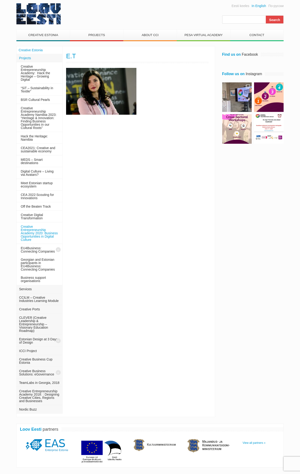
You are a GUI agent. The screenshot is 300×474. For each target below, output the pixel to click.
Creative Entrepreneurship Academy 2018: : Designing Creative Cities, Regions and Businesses (39, 396)
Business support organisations (33, 279)
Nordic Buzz (28, 409)
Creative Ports (29, 309)
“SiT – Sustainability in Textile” (37, 89)
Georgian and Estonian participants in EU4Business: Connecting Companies (38, 264)
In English (259, 6)
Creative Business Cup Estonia (35, 360)
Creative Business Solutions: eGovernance (36, 372)
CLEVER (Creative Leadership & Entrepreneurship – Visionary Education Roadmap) (33, 324)
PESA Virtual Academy (203, 35)
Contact (256, 35)
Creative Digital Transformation (32, 216)
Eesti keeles (240, 6)
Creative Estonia (43, 35)
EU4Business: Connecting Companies (38, 249)
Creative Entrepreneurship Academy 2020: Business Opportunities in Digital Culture (39, 233)
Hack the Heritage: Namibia (34, 137)
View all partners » (254, 443)
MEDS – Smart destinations (32, 161)
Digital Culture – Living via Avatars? (37, 172)
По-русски (276, 6)
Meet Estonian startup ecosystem (37, 184)
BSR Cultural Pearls (35, 100)
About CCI (150, 35)
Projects (96, 35)
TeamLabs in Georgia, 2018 (39, 383)
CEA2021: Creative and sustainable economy (38, 149)
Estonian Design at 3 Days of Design (38, 340)
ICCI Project (28, 351)
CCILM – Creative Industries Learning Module (39, 299)
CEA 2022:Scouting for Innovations (37, 196)
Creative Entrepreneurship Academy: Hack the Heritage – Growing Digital (35, 73)
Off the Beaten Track (36, 206)
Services (25, 289)
